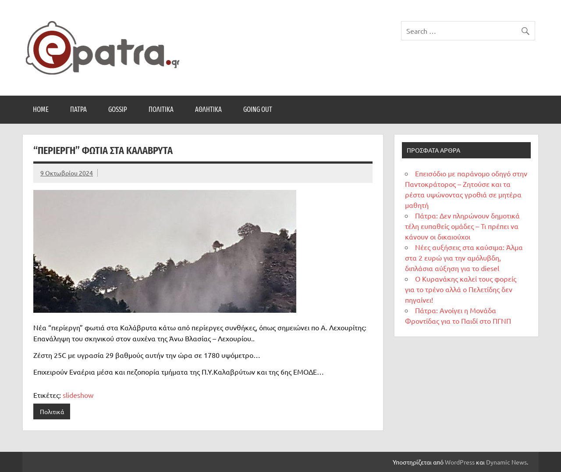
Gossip (117, 109)
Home (41, 109)
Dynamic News (506, 462)
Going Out (257, 109)
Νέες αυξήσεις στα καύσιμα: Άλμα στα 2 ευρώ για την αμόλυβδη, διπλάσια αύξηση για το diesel (464, 257)
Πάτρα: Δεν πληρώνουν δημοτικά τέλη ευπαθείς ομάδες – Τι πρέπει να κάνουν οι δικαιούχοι (462, 226)
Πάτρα (78, 109)
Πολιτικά (161, 109)
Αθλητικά (208, 109)
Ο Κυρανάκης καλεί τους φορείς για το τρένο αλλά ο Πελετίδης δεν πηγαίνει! (460, 289)
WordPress (460, 462)
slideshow (78, 394)
